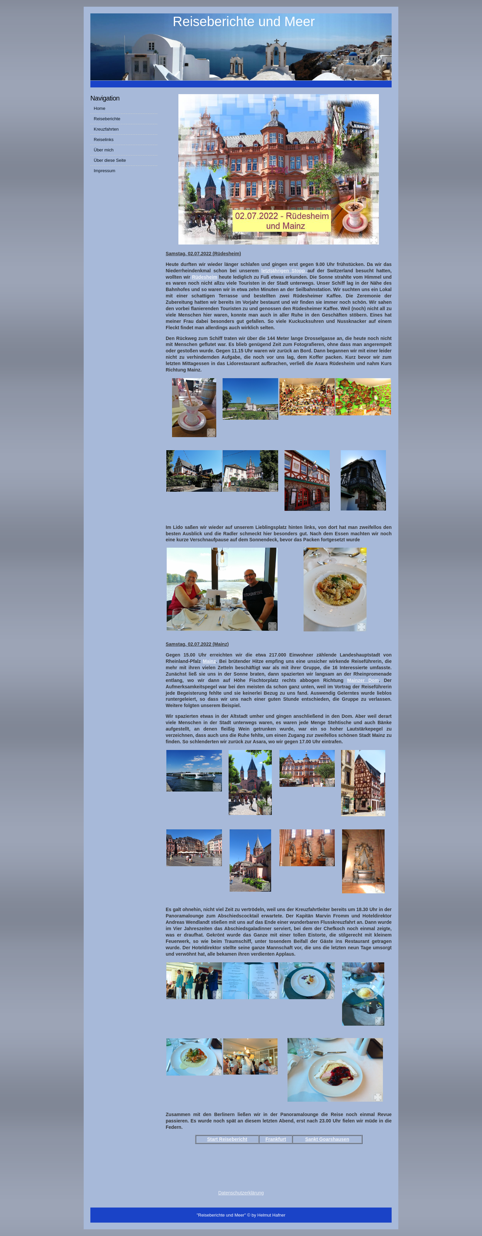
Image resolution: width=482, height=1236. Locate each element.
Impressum (104, 170)
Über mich (103, 149)
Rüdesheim (204, 277)
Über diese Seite (110, 160)
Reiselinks (103, 139)
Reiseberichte (107, 118)
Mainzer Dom (363, 680)
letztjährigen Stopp (284, 270)
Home (99, 108)
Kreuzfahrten (106, 129)
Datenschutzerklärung (241, 1192)
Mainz (209, 661)
